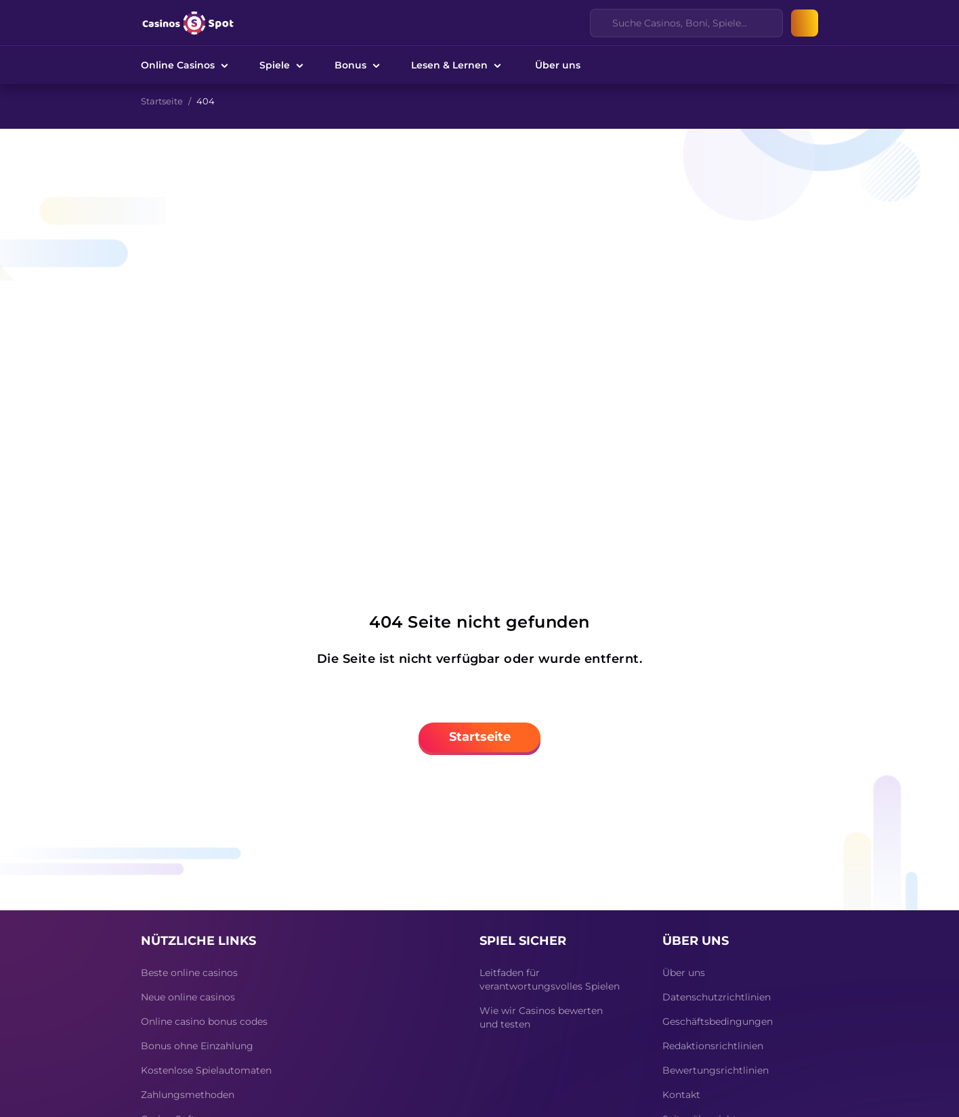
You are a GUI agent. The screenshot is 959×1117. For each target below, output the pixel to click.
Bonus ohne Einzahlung (197, 1046)
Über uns (557, 65)
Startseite (162, 101)
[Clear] (764, 23)
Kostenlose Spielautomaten (206, 1070)
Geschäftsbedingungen (717, 1021)
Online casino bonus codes (204, 1021)
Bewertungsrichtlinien (715, 1070)
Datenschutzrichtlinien (716, 997)
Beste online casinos (189, 973)
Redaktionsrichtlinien (712, 1046)
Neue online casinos (188, 997)
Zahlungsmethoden (187, 1095)
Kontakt (681, 1095)
